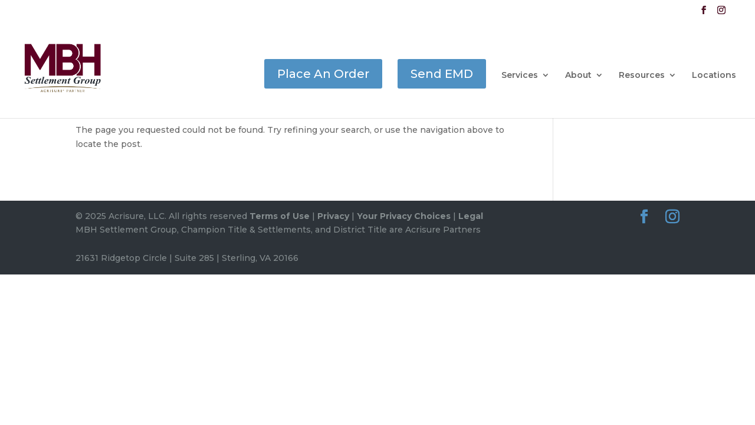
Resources (642, 75)
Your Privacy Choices (404, 216)
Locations (714, 75)
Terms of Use (280, 216)
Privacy (333, 216)
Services (519, 75)
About (578, 75)
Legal (470, 216)
